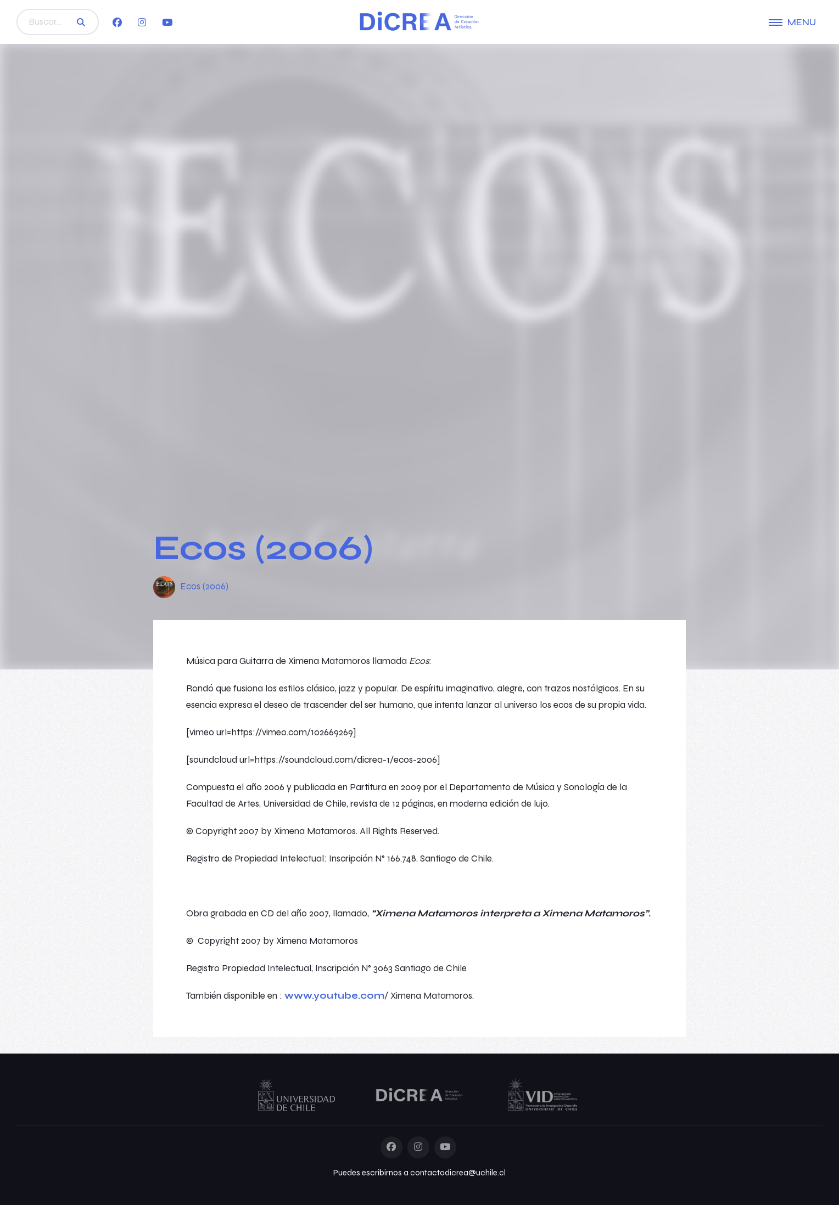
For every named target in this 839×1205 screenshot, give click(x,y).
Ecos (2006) (204, 586)
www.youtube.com (334, 995)
